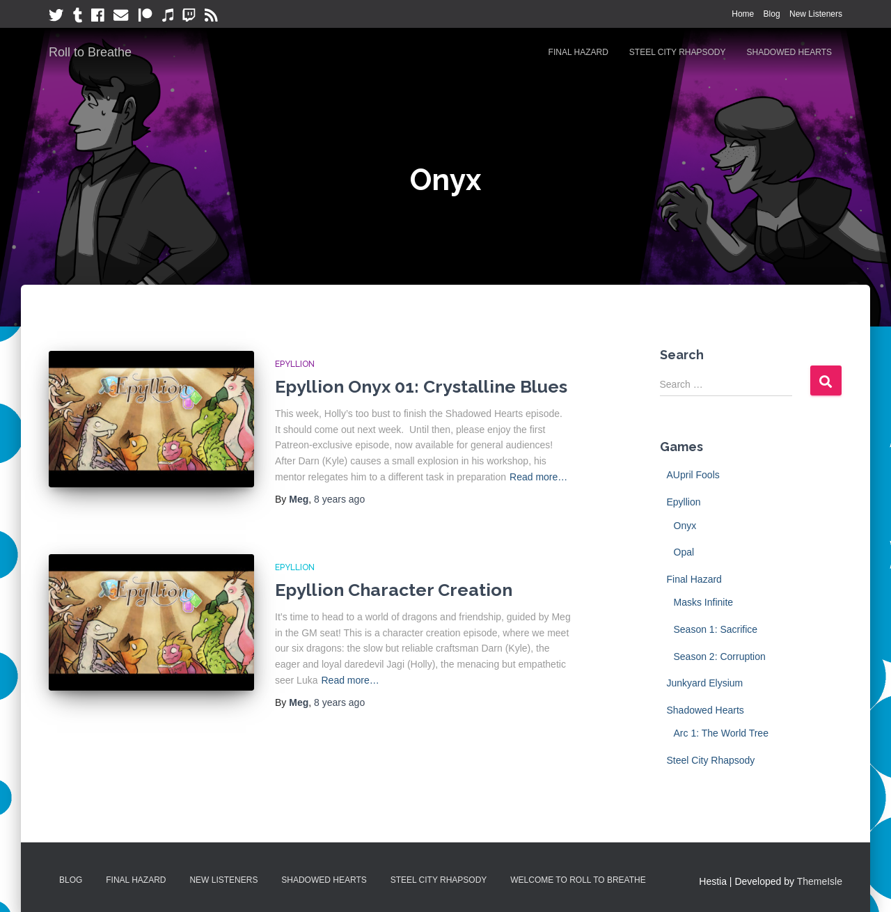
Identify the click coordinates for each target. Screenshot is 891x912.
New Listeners (815, 14)
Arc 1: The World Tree (721, 733)
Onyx (685, 525)
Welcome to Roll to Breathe (578, 880)
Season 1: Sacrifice (716, 629)
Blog (772, 14)
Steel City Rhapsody (677, 52)
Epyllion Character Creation (393, 589)
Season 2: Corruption (720, 656)
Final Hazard (578, 52)
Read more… (538, 476)
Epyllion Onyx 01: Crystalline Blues (421, 386)
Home (743, 14)
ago (339, 499)
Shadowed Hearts (789, 52)
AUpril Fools (693, 474)
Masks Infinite (704, 602)
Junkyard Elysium (705, 683)
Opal (684, 552)
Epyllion (295, 364)
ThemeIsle (819, 881)
